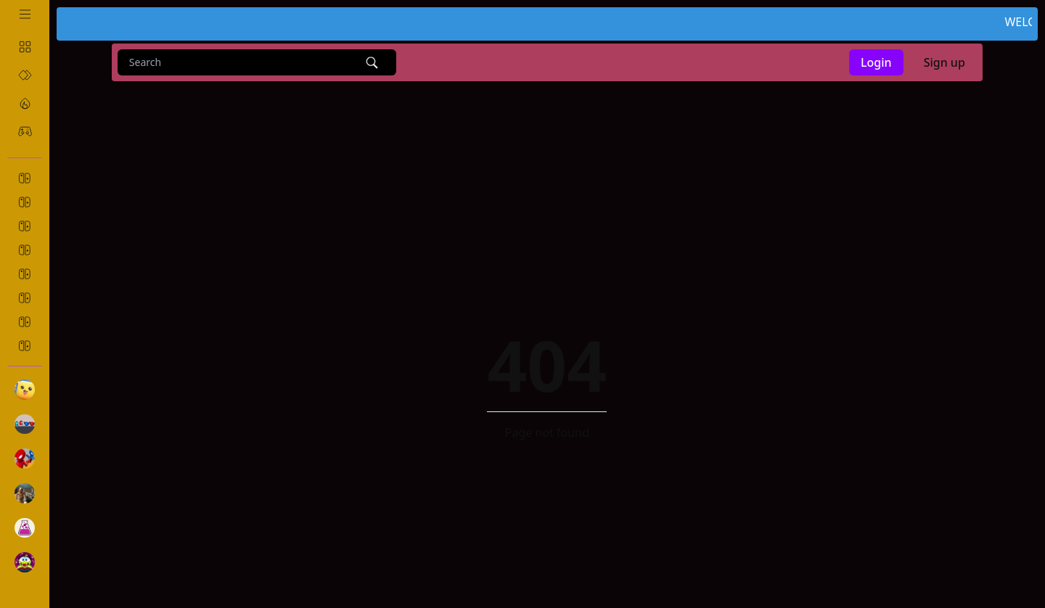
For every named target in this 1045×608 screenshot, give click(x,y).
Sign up (944, 62)
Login (876, 62)
